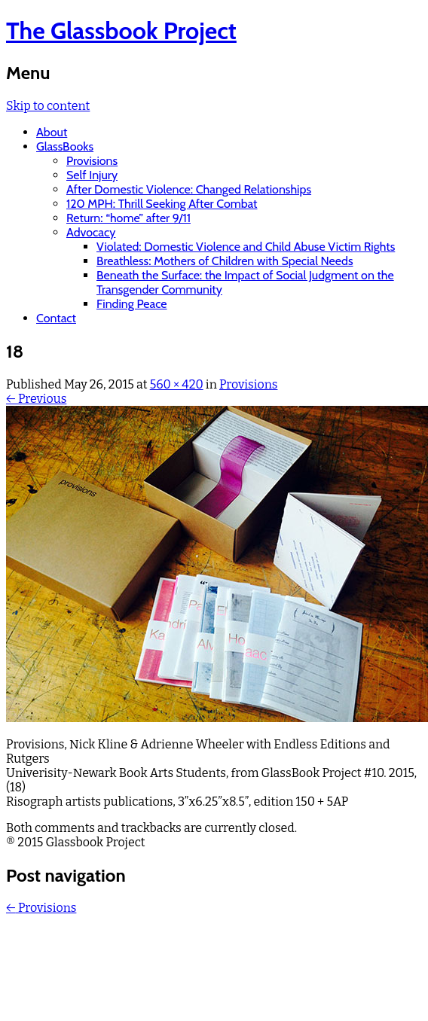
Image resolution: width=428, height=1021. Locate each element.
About (51, 132)
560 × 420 (176, 384)
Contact (56, 318)
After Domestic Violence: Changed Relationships (188, 189)
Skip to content (48, 106)
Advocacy (90, 232)
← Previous (36, 399)
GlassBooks (64, 146)
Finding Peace (131, 304)
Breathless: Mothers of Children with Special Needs (224, 261)
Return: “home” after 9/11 (128, 218)
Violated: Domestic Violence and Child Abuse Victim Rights (245, 246)
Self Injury (92, 175)
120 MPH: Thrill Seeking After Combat (162, 204)
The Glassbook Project (121, 30)
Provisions (92, 161)
